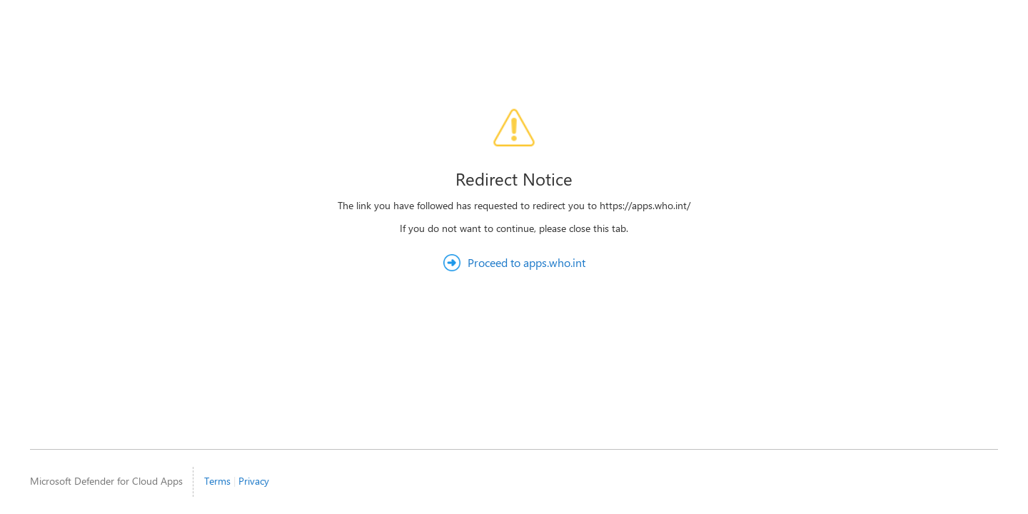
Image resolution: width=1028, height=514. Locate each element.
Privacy (253, 481)
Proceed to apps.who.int (526, 262)
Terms (217, 481)
